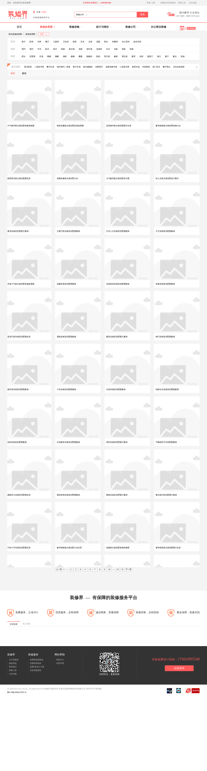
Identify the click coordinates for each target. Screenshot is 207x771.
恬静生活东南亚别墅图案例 (167, 389)
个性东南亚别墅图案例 (66, 389)
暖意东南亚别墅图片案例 (116, 337)
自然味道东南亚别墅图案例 (117, 284)
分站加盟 (192, 3)
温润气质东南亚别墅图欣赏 (18, 337)
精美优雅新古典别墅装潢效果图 (70, 126)
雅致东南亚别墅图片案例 (116, 495)
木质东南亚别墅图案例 (115, 389)
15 (122, 570)
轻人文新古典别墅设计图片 (167, 178)
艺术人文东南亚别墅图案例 (117, 231)
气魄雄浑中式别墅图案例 (166, 442)
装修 (149, 3)
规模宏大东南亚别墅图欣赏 (18, 495)
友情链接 (13, 625)
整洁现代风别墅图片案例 (166, 495)
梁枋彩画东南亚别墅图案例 (68, 495)
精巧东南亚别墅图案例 (165, 337)
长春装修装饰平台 (41, 17)
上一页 (59, 570)
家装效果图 (30, 34)
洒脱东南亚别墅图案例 (66, 337)
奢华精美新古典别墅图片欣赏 (168, 548)
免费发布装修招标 (168, 3)
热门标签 (26, 625)
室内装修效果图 (15, 34)
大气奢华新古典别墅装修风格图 (20, 126)
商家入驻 (182, 3)
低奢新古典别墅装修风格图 (117, 548)
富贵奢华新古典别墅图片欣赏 (118, 126)
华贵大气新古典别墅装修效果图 (20, 284)
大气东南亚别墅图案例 (165, 231)
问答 (153, 3)
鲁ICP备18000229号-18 (16, 693)
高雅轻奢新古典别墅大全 (67, 178)
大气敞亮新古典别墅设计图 (117, 178)
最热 (24, 73)
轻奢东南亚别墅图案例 (165, 284)
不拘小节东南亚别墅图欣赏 (18, 548)
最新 (13, 73)
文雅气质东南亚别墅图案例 (68, 231)
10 (109, 570)
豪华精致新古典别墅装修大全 (168, 126)
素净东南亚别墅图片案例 (18, 231)
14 (117, 570)
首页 (19, 26)
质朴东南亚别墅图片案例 (116, 442)
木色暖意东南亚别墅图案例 (68, 442)
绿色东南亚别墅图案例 (17, 442)
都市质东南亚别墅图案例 (18, 389)
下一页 (128, 570)
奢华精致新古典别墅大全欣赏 (69, 548)
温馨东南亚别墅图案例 (66, 284)
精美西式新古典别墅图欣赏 (18, 178)
